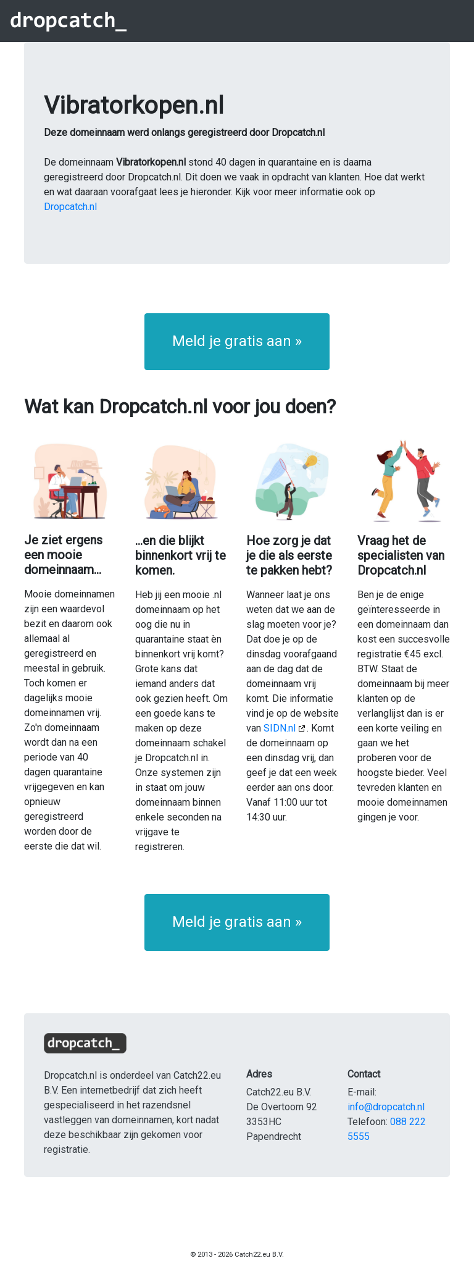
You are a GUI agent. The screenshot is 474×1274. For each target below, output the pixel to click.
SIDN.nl (280, 728)
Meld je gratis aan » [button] (237, 341)
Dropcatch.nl (70, 207)
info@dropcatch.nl (386, 1107)
